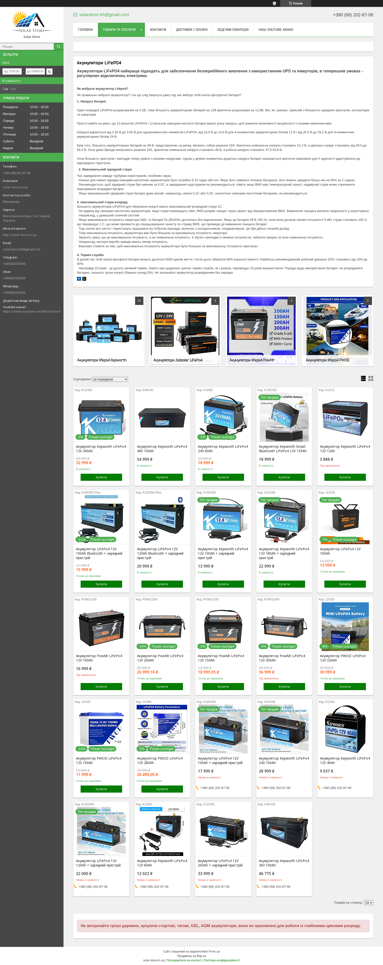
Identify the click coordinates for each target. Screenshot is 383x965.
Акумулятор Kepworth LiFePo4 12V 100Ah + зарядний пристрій (223, 553)
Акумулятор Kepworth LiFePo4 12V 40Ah (345, 760)
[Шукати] (59, 46)
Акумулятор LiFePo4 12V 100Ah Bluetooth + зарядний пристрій (99, 553)
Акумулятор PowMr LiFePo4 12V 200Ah (160, 658)
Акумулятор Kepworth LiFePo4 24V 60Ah (223, 448)
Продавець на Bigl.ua (191, 956)
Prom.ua (214, 951)
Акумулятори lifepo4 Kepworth (101, 360)
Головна (85, 30)
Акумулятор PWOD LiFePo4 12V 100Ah (98, 760)
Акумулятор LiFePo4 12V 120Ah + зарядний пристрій (98, 863)
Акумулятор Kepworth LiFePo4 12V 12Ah (345, 448)
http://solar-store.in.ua (19, 235)
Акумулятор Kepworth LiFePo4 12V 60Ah (162, 863)
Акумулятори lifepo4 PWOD (327, 360)
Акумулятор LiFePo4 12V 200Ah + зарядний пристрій (220, 863)
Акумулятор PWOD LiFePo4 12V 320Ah (342, 658)
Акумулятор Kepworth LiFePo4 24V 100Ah (284, 760)
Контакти (158, 30)
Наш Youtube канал (276, 30)
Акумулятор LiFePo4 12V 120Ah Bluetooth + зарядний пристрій (160, 553)
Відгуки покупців (233, 30)
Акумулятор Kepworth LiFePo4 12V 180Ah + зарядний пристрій (284, 553)
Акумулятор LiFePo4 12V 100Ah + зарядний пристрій (220, 760)
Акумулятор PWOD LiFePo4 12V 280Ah (159, 760)
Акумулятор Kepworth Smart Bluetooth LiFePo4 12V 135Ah (283, 448)
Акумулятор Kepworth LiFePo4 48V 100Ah (162, 448)
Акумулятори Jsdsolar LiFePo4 (177, 360)
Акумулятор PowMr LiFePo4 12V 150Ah (221, 658)
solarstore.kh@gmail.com (21, 249)
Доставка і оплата (192, 30)
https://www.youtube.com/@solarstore (32, 311)
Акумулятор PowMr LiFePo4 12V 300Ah (282, 658)
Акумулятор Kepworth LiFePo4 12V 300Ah (101, 448)
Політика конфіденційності (222, 960)
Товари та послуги (119, 30)
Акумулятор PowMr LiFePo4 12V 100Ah (99, 658)
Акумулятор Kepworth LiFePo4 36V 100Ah (284, 863)
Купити (101, 477)
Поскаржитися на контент (184, 960)
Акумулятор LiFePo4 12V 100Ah (340, 551)
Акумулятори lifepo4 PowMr (252, 360)
